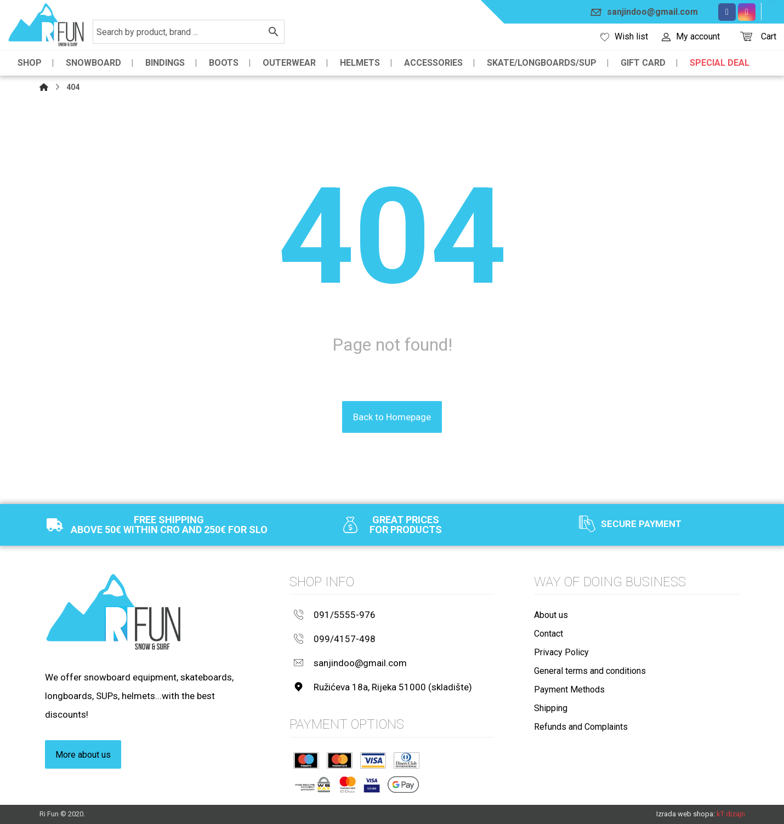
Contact (548, 633)
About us (551, 615)
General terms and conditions (590, 671)
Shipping (550, 708)
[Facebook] (727, 12)
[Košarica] (746, 35)
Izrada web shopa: (685, 814)
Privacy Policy (561, 652)
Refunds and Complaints (581, 727)
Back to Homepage (392, 416)
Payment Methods (569, 689)
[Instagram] (746, 12)
